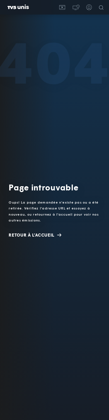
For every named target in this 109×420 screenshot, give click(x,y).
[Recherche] (102, 7)
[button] (75, 7)
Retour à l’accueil (35, 234)
